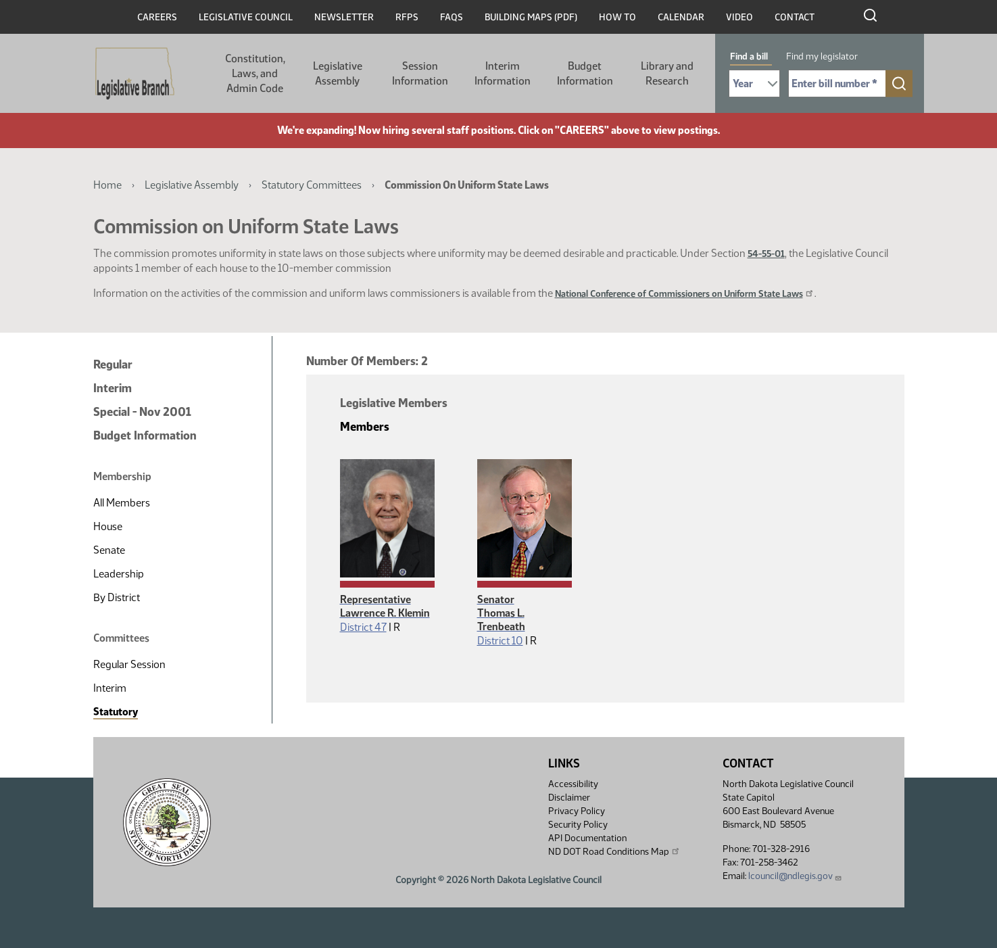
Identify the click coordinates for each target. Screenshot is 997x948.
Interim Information (503, 73)
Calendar (681, 17)
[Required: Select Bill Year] (754, 83)
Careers (157, 17)
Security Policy (578, 824)
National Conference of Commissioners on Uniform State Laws (684, 294)
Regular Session (129, 664)
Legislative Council (246, 17)
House (107, 526)
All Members (121, 502)
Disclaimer (569, 797)
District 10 (500, 640)
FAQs (451, 17)
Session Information (420, 73)
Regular (112, 364)
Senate (109, 550)
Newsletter (344, 17)
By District (116, 597)
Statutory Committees (312, 185)
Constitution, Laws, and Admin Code (255, 73)
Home (107, 185)
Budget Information (585, 73)
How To (617, 17)
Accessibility (573, 784)
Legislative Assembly (337, 73)
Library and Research (667, 73)
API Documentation (587, 838)
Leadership (118, 573)
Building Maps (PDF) (531, 17)
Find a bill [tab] (749, 56)
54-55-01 (766, 254)
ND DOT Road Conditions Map (614, 851)
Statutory (115, 711)
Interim (112, 388)
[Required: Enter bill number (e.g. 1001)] (837, 83)
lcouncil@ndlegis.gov (795, 876)
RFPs (406, 17)
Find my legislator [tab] (822, 56)
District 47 (363, 627)
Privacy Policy (576, 811)
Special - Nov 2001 (142, 411)
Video (739, 17)
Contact (794, 17)
